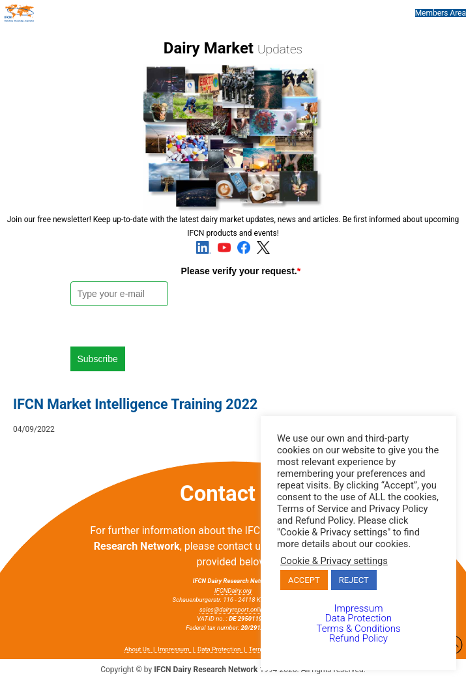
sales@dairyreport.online (233, 609)
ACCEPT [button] (304, 580)
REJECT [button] (354, 580)
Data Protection (218, 649)
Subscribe (98, 359)
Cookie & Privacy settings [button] (334, 561)
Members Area (440, 13)
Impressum (173, 649)
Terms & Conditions (358, 628)
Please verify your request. (241, 271)
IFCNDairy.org (233, 590)
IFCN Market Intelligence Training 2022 (135, 404)
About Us (137, 649)
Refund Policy (358, 638)
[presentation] (280, 306)
